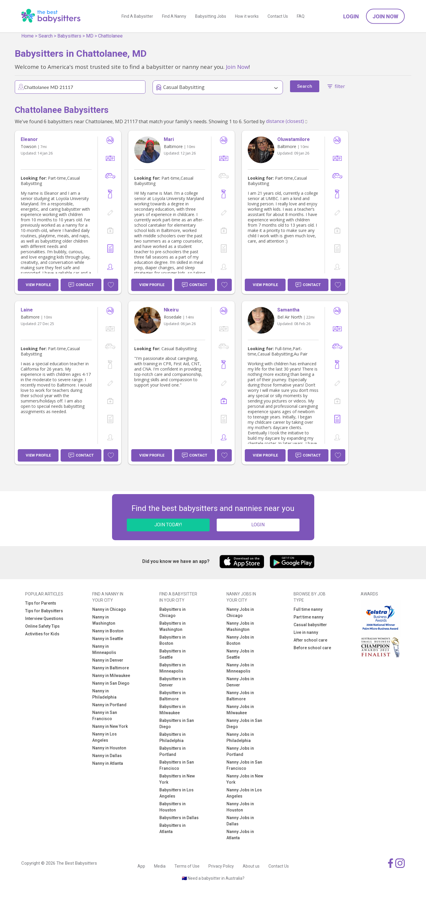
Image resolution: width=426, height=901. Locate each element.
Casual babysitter (310, 624)
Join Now (385, 16)
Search (45, 36)
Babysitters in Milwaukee (172, 709)
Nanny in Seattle (107, 638)
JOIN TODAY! (168, 524)
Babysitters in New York (177, 779)
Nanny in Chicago (109, 609)
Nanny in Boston (108, 631)
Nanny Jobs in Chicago (240, 612)
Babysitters (69, 36)
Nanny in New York (110, 726)
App (141, 866)
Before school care (312, 647)
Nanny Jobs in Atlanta (240, 834)
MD (89, 36)
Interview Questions (44, 618)
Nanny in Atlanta (107, 763)
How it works (247, 16)
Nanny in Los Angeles (104, 737)
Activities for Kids (42, 633)
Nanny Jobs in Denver (240, 681)
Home (27, 36)
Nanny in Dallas (107, 755)
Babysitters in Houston (172, 806)
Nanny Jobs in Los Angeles (244, 793)
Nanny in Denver (107, 660)
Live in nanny (306, 632)
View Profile (38, 285)
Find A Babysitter (137, 16)
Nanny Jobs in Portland (240, 751)
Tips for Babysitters (44, 610)
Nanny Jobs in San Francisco (244, 765)
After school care (310, 640)
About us (251, 866)
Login (351, 16)
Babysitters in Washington (172, 626)
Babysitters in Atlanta (172, 828)
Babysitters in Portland (172, 751)
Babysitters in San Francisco (176, 765)
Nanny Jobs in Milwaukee (240, 709)
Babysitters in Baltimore (172, 695)
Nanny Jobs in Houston (240, 806)
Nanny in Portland (109, 704)
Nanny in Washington (103, 620)
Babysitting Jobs (210, 16)
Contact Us (278, 16)
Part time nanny (308, 617)
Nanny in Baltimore (110, 667)
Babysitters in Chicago (172, 612)
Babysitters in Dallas (179, 817)
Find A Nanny (174, 16)
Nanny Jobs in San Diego (244, 723)
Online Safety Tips (42, 626)
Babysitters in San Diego (176, 723)
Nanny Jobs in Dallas (240, 820)
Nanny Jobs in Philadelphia (240, 737)
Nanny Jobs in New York (244, 779)
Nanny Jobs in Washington (240, 626)
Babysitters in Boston (172, 640)
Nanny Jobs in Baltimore (240, 695)
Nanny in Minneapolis (104, 649)
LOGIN (258, 524)
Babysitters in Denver (172, 681)
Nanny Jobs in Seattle (240, 654)
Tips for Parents (40, 603)
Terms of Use (187, 866)
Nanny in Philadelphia (104, 694)
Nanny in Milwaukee (111, 675)
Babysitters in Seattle (172, 654)
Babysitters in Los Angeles (176, 793)
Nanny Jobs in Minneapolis (240, 668)
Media (160, 866)
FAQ (300, 16)
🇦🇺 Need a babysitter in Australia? (213, 878)
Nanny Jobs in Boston (240, 640)
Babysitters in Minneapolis (172, 668)
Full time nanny (308, 609)
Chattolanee (110, 36)
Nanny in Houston (109, 748)
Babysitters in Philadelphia (172, 737)
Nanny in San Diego (110, 683)
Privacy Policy (221, 866)
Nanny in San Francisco (104, 715)
